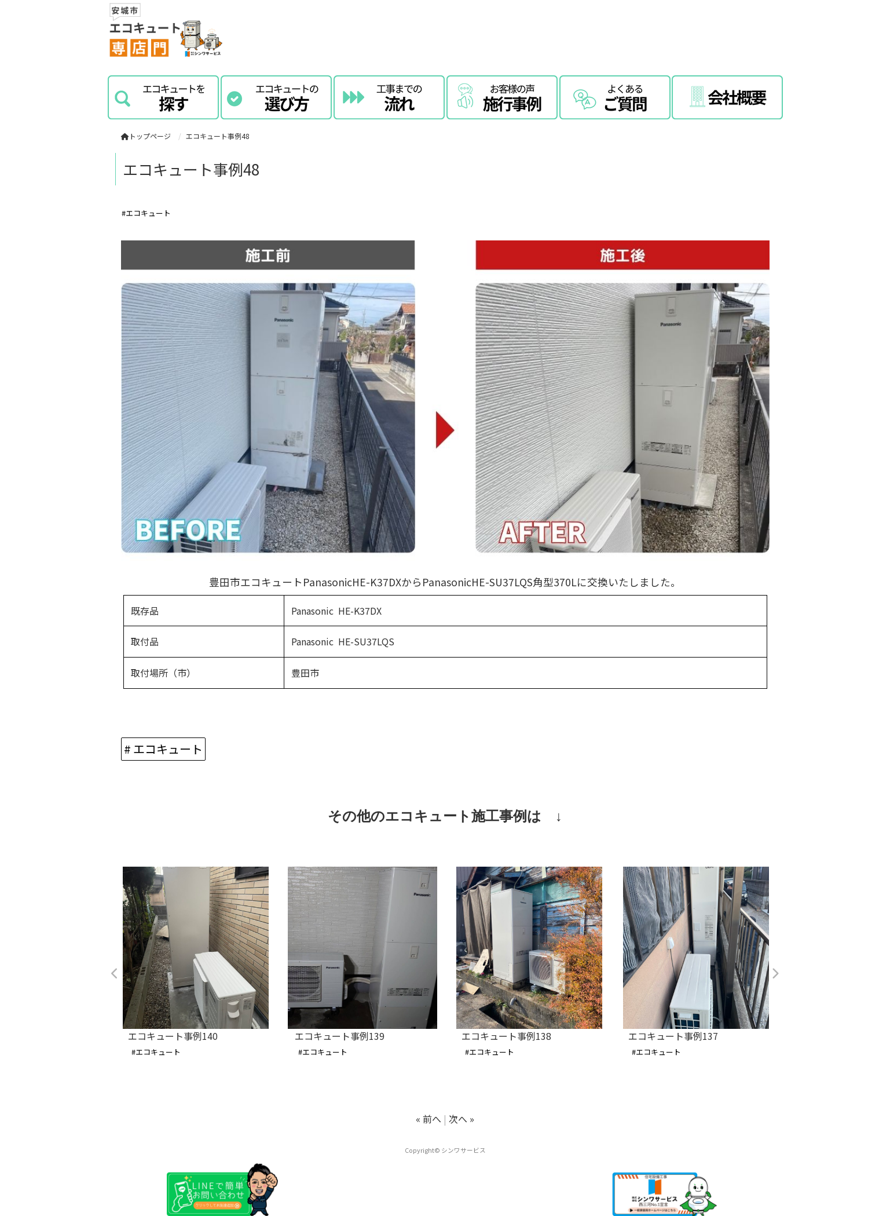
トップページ (146, 136)
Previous (115, 974)
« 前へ (428, 1119)
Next (775, 974)
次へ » (461, 1119)
